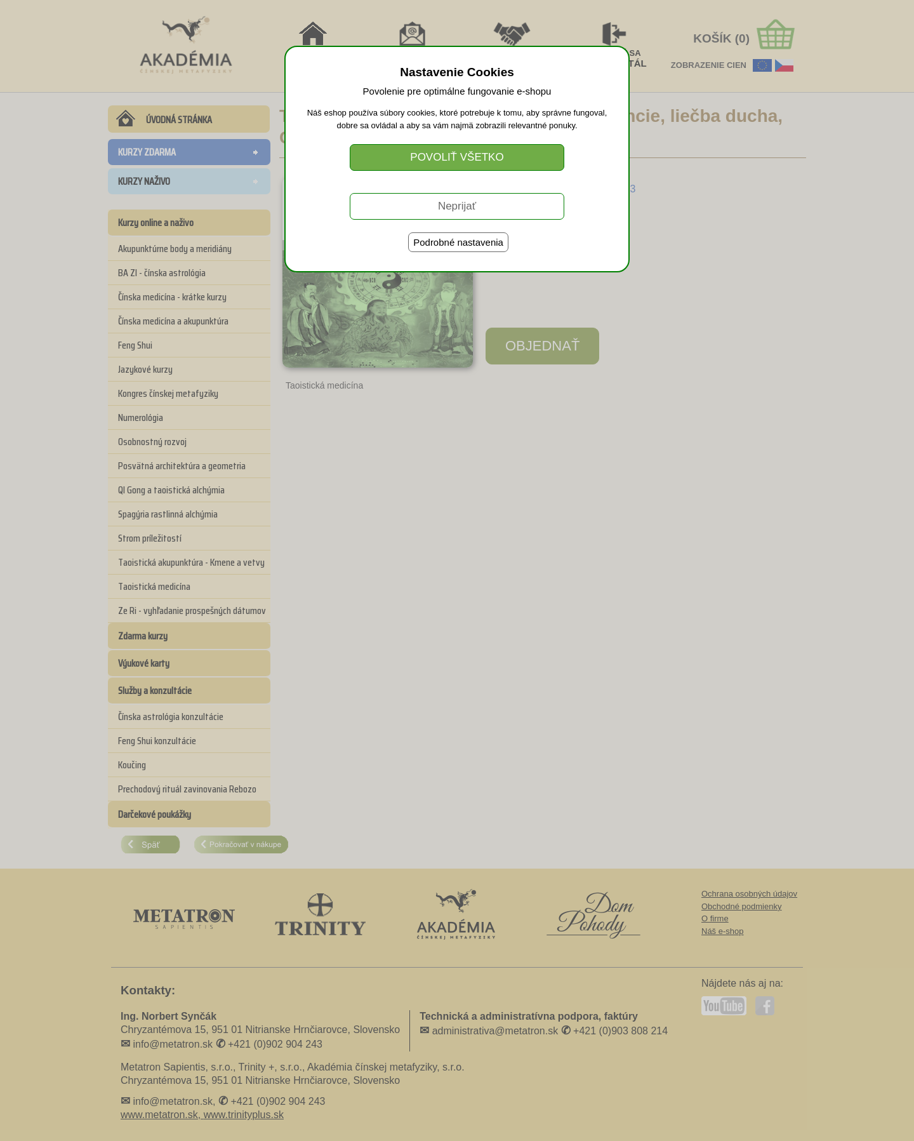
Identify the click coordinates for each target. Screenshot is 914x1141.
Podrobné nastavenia (458, 242)
